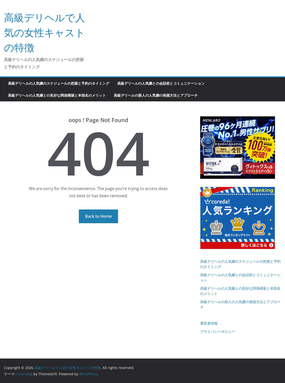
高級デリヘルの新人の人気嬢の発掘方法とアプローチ (156, 95)
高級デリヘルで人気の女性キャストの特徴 (44, 32)
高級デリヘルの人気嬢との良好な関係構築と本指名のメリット (57, 95)
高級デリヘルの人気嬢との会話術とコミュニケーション (161, 83)
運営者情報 (209, 323)
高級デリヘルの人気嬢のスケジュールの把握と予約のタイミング (58, 83)
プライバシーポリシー (217, 331)
